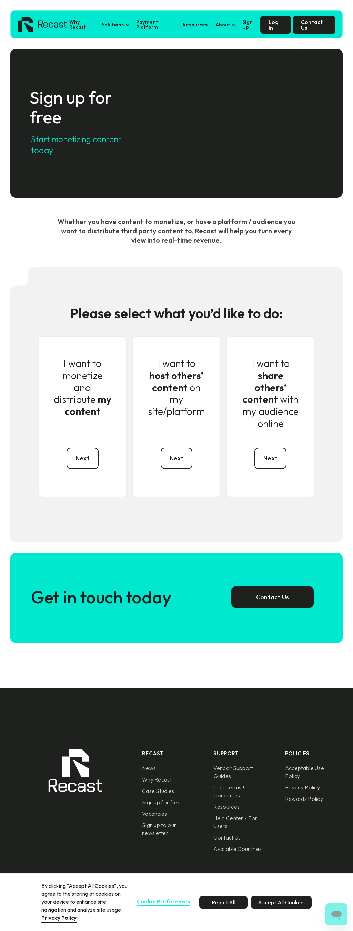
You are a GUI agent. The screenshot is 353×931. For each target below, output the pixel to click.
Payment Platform (147, 24)
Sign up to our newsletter (159, 829)
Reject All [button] (223, 902)
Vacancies (154, 813)
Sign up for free (161, 802)
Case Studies (158, 790)
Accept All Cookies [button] (281, 902)
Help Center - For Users (235, 822)
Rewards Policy (304, 798)
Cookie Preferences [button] (164, 902)
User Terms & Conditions (229, 791)
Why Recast (77, 24)
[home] (42, 25)
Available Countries (237, 848)
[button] (115, 24)
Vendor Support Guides (233, 772)
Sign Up (247, 24)
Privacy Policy (302, 787)
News (149, 768)
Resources (195, 24)
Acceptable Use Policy (304, 772)
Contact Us (227, 837)
